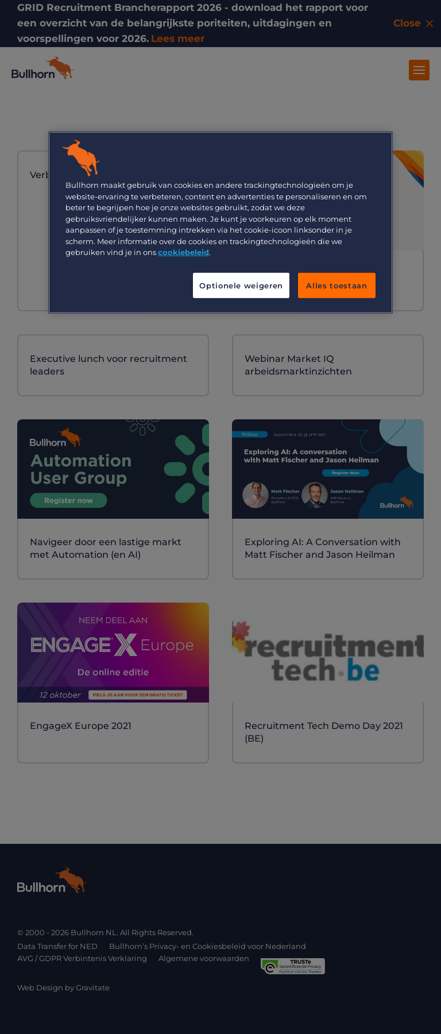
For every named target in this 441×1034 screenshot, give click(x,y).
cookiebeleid (183, 252)
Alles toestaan (336, 285)
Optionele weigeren (241, 285)
